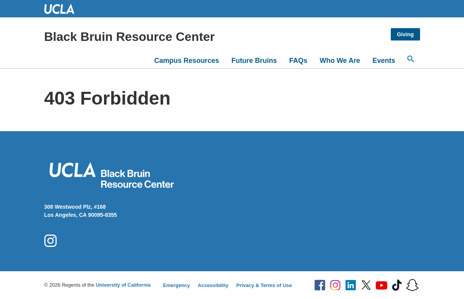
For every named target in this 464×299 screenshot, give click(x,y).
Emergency (176, 285)
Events (383, 60)
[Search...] (411, 59)
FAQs (298, 60)
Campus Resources (186, 60)
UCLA (62, 8)
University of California (123, 285)
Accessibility (213, 285)
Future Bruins (254, 60)
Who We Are (339, 60)
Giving (405, 34)
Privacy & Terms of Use (264, 285)
